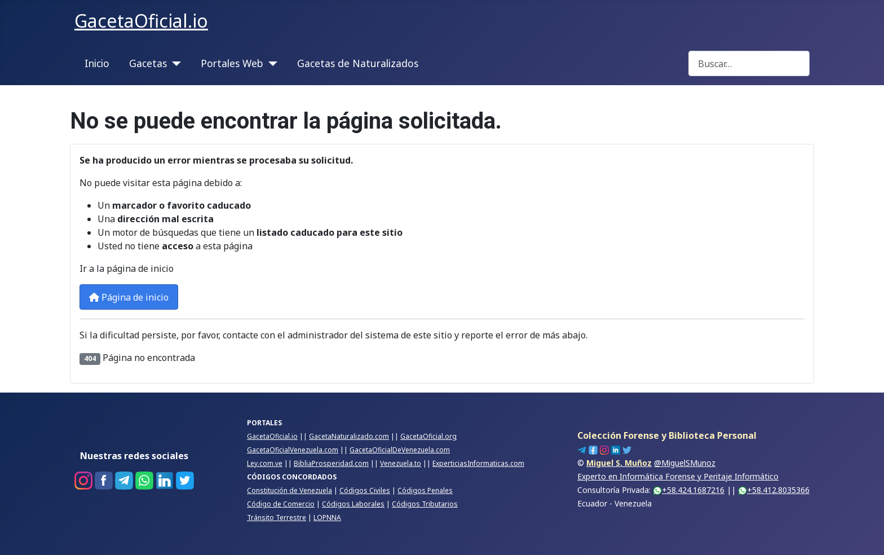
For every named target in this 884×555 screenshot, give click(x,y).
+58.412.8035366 (774, 489)
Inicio (97, 63)
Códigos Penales (425, 490)
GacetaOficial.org (428, 436)
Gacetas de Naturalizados (357, 63)
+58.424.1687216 (688, 489)
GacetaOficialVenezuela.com (292, 450)
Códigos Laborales (353, 504)
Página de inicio (129, 297)
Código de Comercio (281, 504)
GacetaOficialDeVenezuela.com (400, 450)
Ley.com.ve (264, 463)
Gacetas (148, 63)
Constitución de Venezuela (289, 490)
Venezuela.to (400, 463)
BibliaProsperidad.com (331, 463)
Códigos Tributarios (425, 504)
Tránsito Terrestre (276, 517)
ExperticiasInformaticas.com (478, 463)
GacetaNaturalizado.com (349, 436)
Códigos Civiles (364, 490)
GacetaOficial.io (272, 436)
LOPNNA (327, 517)
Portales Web (232, 63)
